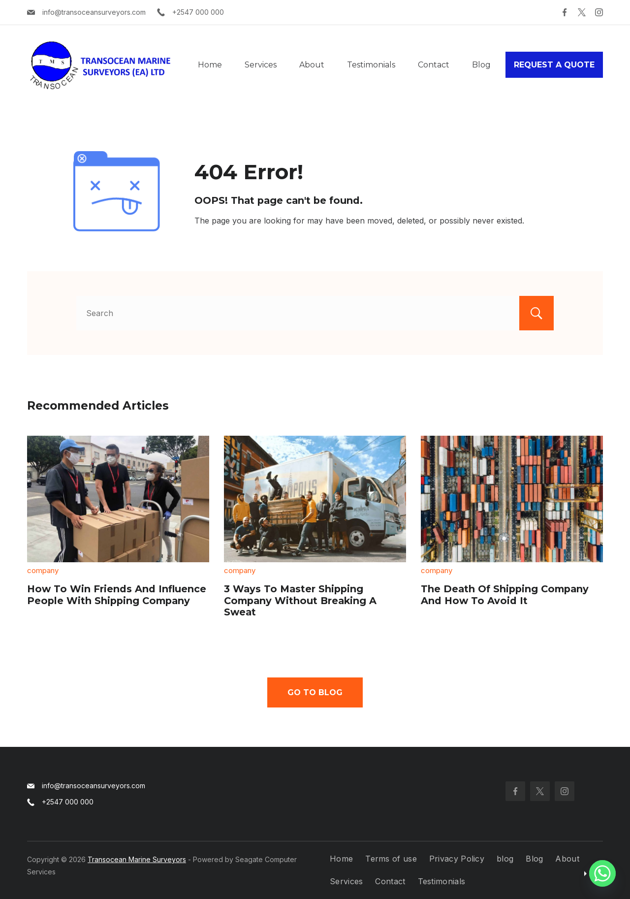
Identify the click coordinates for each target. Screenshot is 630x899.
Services (261, 64)
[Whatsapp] (602, 873)
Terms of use (391, 859)
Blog (481, 64)
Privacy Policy (456, 859)
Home (210, 64)
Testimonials (371, 64)
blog (505, 859)
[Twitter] (582, 12)
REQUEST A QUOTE (554, 64)
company (43, 570)
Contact (433, 64)
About (311, 64)
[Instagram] (599, 12)
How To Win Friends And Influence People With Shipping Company (116, 595)
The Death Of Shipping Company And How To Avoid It (505, 595)
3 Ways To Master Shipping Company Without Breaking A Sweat (300, 600)
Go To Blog (315, 692)
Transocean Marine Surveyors (137, 859)
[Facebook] (564, 12)
